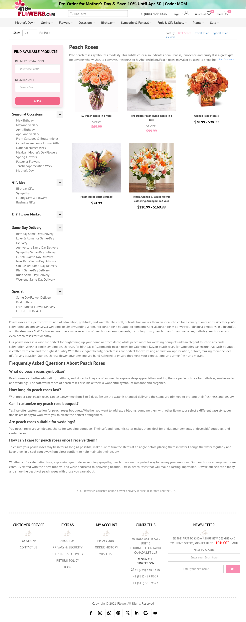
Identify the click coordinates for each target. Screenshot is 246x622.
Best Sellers (24, 302)
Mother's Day (25, 23)
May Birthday (25, 120)
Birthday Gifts (25, 188)
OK (233, 569)
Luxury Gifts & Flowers (31, 198)
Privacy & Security (68, 547)
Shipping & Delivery (67, 554)
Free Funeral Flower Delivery (35, 307)
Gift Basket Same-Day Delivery (36, 266)
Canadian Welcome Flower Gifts (37, 143)
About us (68, 541)
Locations (29, 541)
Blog (67, 567)
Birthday (108, 23)
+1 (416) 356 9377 (145, 583)
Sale (214, 23)
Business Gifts (25, 202)
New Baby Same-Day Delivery (36, 261)
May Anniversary (27, 125)
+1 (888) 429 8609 (153, 14)
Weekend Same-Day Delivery (35, 279)
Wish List (106, 554)
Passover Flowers (28, 161)
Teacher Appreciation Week (34, 166)
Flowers (66, 23)
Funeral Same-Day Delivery (34, 257)
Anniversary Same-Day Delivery (37, 247)
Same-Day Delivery (26, 228)
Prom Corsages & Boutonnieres (37, 139)
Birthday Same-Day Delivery (34, 234)
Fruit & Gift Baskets (172, 23)
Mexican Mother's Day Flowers (36, 152)
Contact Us (28, 547)
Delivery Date (24, 80)
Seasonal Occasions (27, 114)
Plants (198, 23)
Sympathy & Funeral (136, 23)
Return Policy (67, 560)
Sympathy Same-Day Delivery (36, 252)
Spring (47, 23)
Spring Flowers (26, 157)
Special (17, 291)
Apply (37, 101)
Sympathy (23, 193)
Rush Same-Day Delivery (32, 275)
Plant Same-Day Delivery (33, 270)
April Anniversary (27, 134)
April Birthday (25, 130)
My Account (106, 541)
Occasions (87, 23)
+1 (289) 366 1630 (145, 570)
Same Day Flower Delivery (33, 297)
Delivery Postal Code (30, 61)
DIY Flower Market (26, 214)
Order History (106, 547)
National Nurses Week (31, 148)
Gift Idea (18, 182)
